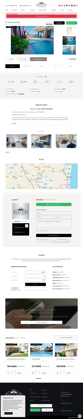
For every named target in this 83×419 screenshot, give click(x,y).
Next (57, 40)
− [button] (7, 167)
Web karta (26, 417)
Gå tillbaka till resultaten (72, 59)
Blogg (62, 10)
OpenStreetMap (67, 188)
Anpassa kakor (17, 413)
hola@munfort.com (26, 5)
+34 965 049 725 (13, 5)
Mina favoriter (46, 400)
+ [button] (7, 165)
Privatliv (18, 417)
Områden (53, 10)
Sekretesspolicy (43, 230)
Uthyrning (32, 10)
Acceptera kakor (8, 413)
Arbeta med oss (41, 405)
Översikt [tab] (12, 66)
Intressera (14, 276)
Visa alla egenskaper (66, 337)
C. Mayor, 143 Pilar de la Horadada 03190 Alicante (66, 394)
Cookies (22, 417)
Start (6, 10)
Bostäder (14, 10)
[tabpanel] (17, 359)
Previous (6, 40)
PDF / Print (23, 59)
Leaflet (59, 188)
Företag (23, 10)
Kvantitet (14, 272)
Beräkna (35, 284)
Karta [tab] (56, 66)
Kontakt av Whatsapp (54, 204)
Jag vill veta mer (41, 322)
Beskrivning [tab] (27, 66)
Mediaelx (76, 417)
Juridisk (14, 417)
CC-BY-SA (75, 188)
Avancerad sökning (41, 16)
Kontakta (70, 10)
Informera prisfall (38, 59)
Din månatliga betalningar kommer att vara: (16, 289)
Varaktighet (14, 280)
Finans (70, 66)
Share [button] (10, 59)
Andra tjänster (42, 10)
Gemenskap (35, 410)
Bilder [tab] (41, 66)
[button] (41, 151)
